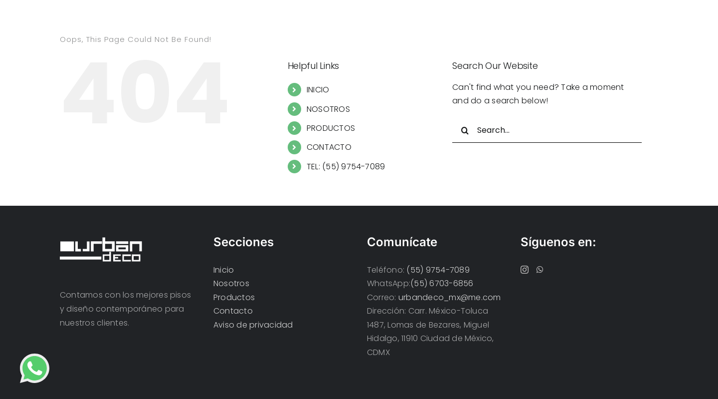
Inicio (223, 270)
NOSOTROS (328, 109)
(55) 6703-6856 (441, 283)
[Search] (464, 130)
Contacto (233, 311)
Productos (234, 297)
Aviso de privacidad (253, 325)
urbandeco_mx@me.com (449, 297)
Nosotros (231, 283)
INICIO (318, 89)
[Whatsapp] (540, 270)
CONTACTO (329, 147)
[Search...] (547, 130)
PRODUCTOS (331, 128)
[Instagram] (525, 270)
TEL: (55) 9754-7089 (346, 166)
